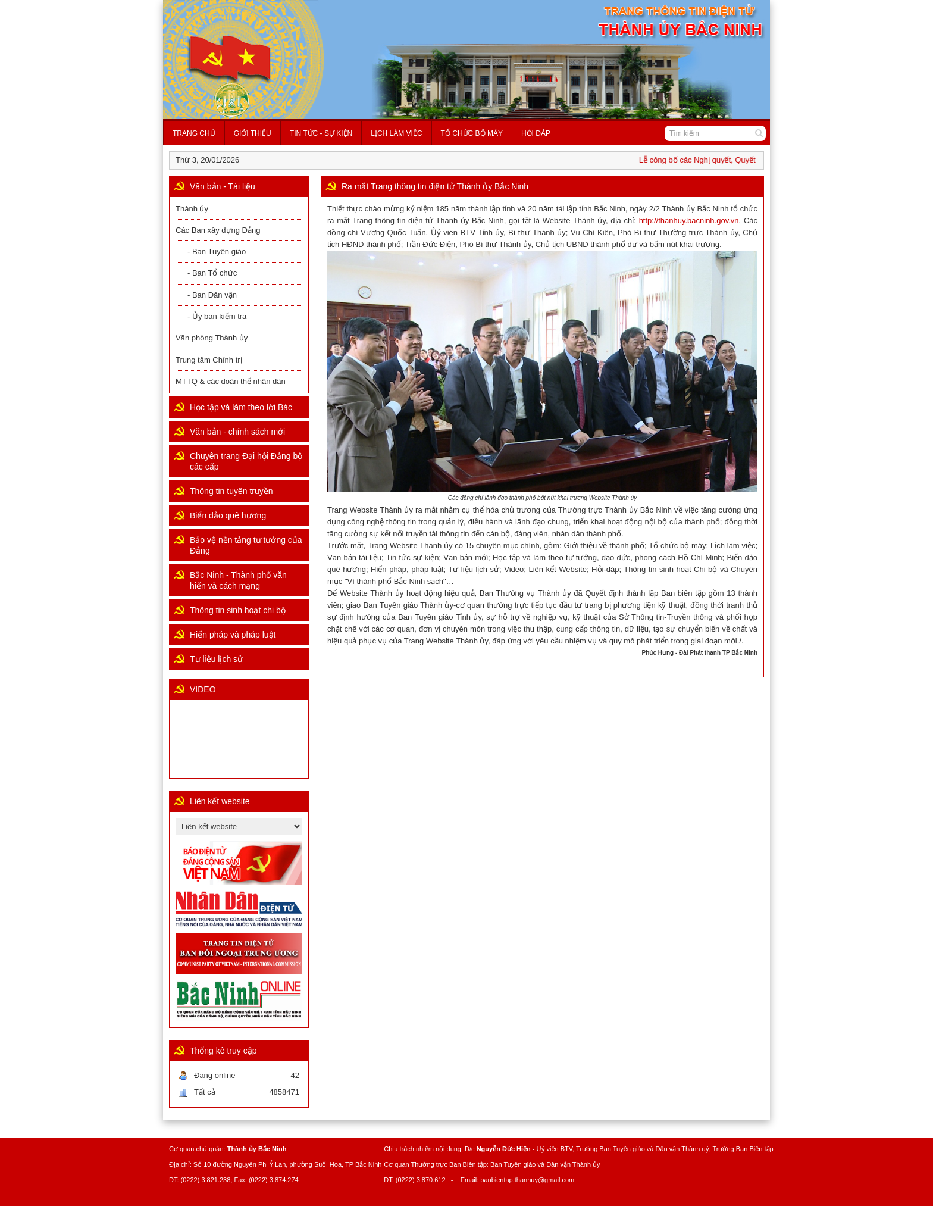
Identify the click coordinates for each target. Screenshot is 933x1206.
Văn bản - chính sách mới (237, 431)
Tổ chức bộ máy (472, 133)
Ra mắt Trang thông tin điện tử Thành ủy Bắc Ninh (435, 186)
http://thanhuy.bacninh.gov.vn (689, 220)
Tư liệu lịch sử (216, 659)
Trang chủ (194, 133)
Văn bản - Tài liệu (222, 186)
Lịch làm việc (396, 133)
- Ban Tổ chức (212, 272)
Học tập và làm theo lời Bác (241, 407)
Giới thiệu (252, 133)
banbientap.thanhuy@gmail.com (527, 1179)
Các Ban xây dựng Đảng (218, 230)
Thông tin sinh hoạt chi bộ (238, 610)
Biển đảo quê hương (228, 515)
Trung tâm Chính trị (209, 359)
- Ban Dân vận (212, 294)
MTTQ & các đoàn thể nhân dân (231, 381)
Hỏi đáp (535, 133)
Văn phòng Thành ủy (212, 337)
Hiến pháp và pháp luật (232, 634)
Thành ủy (192, 208)
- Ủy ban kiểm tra (216, 316)
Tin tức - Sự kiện (321, 133)
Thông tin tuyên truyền (231, 491)
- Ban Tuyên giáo (216, 251)
